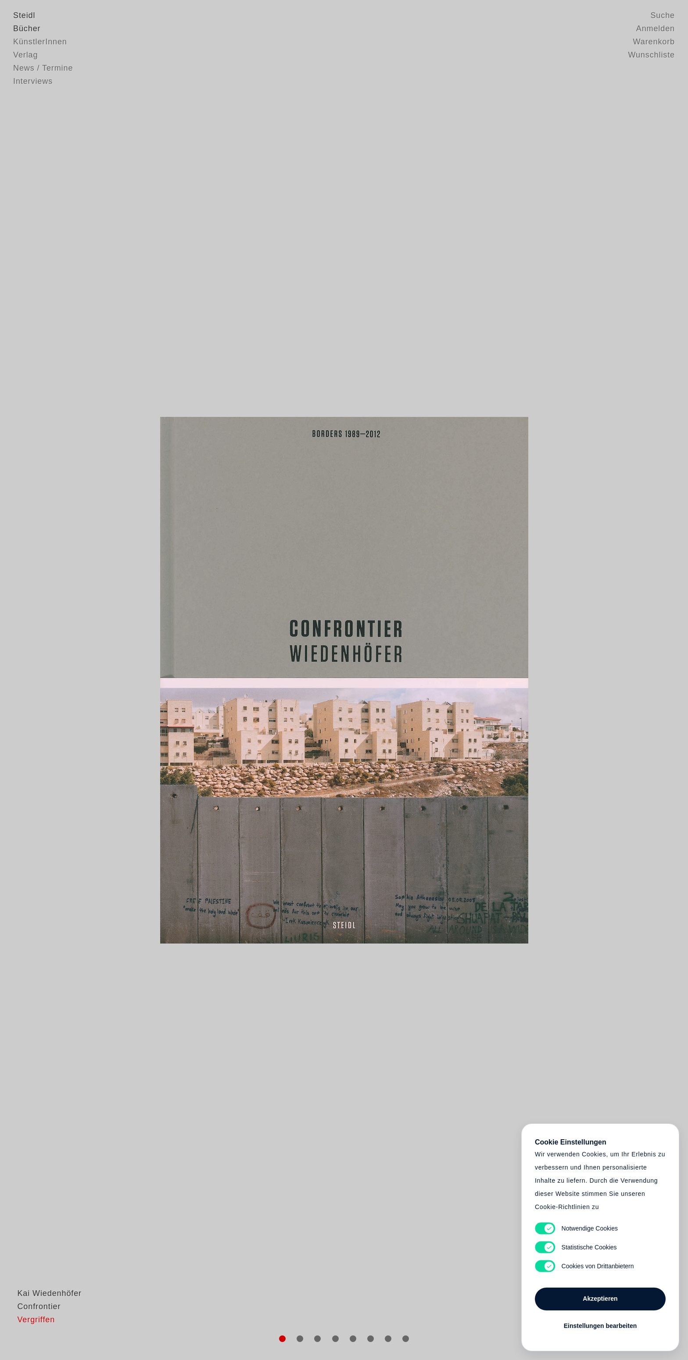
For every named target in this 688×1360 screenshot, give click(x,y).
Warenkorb (654, 41)
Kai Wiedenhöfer (45, 1314)
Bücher (26, 28)
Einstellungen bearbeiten (600, 1325)
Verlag (25, 54)
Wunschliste (651, 54)
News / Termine (43, 68)
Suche (662, 15)
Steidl (24, 15)
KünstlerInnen (40, 41)
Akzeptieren (600, 1298)
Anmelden (655, 28)
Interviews (33, 81)
